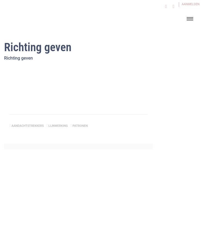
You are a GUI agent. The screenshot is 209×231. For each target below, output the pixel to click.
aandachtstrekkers (27, 126)
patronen (80, 126)
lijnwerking (58, 126)
